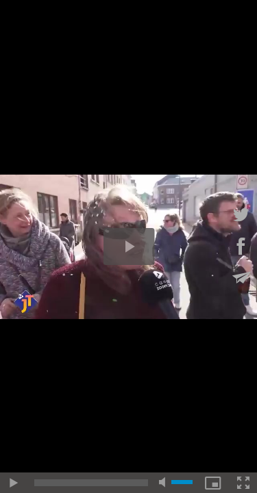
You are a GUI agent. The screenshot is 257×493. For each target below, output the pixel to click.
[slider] (91, 482)
